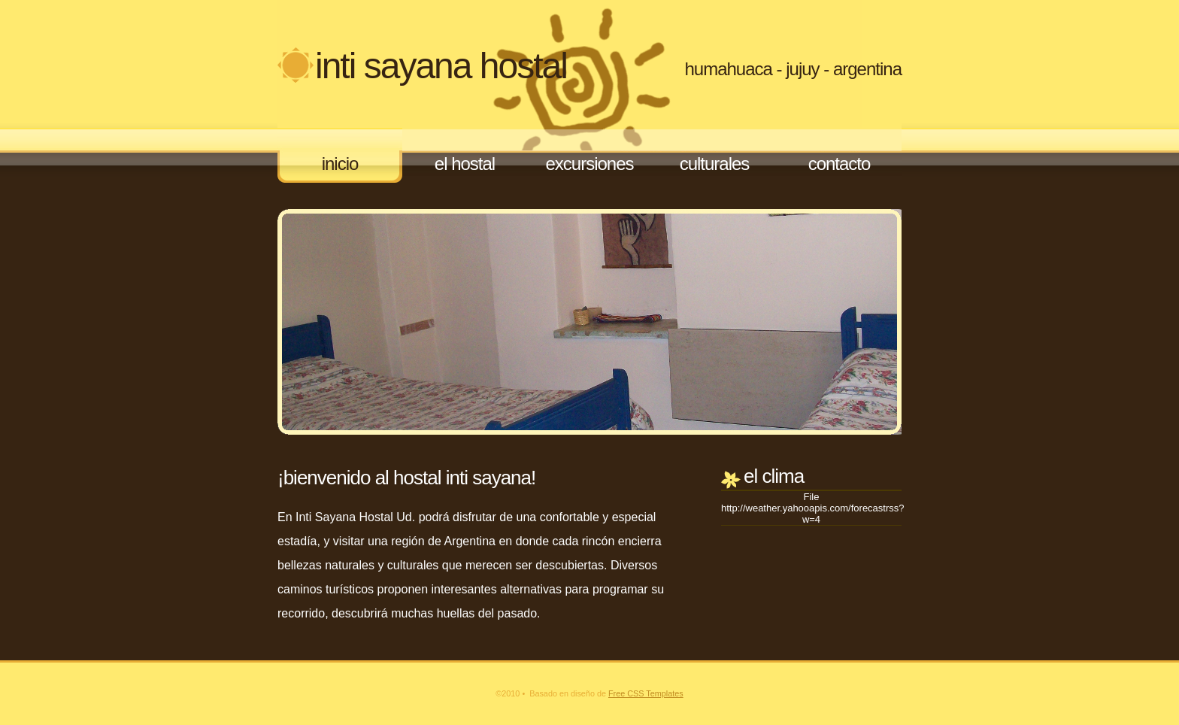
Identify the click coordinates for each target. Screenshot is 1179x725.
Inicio (340, 163)
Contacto (839, 163)
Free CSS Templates (645, 693)
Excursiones (589, 163)
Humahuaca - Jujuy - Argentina (793, 69)
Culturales (715, 163)
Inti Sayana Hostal (441, 66)
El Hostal (465, 163)
